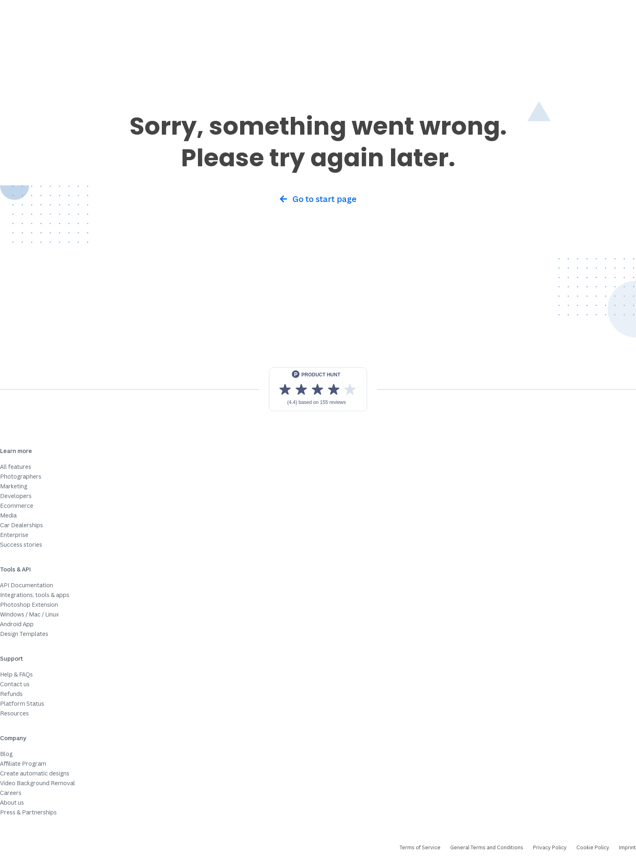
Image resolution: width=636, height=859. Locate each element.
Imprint (627, 847)
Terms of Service (420, 847)
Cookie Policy (592, 847)
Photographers (20, 476)
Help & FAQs (16, 674)
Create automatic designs (34, 773)
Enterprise (14, 535)
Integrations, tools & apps (34, 595)
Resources (14, 713)
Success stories (21, 544)
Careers (10, 793)
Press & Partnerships (28, 812)
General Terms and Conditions (486, 847)
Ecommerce (16, 505)
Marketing (13, 486)
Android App (17, 624)
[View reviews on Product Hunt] (318, 389)
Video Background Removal (37, 783)
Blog (6, 754)
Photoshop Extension (29, 604)
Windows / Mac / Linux (29, 614)
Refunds (11, 694)
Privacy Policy (550, 847)
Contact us (15, 684)
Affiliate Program (23, 763)
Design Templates (24, 634)
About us (12, 802)
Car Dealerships (21, 525)
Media (8, 515)
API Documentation (26, 585)
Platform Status (22, 703)
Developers (16, 496)
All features (15, 466)
